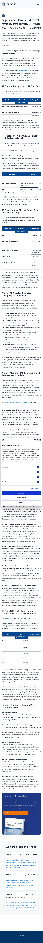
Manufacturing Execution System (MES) (16, 402)
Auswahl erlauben (21, 497)
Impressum (21, 939)
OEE (26, 345)
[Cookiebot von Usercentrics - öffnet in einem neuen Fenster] (34, 440)
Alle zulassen (21, 493)
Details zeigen (34, 488)
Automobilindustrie (23, 71)
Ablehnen (21, 502)
